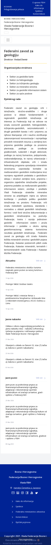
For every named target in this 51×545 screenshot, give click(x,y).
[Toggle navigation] (8, 40)
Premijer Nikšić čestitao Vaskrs (19, 284)
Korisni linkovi (39, 14)
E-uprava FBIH (39, 2)
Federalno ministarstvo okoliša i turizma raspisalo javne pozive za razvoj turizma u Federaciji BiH (24, 270)
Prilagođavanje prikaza (14, 9)
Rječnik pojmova (23, 522)
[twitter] (37, 492)
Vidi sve (40, 260)
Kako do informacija (39, 6)
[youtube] (32, 492)
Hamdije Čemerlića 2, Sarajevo (25, 488)
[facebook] (28, 492)
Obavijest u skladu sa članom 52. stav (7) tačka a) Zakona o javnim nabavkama (26, 346)
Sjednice (39, 11)
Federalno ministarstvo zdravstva (30, 511)
